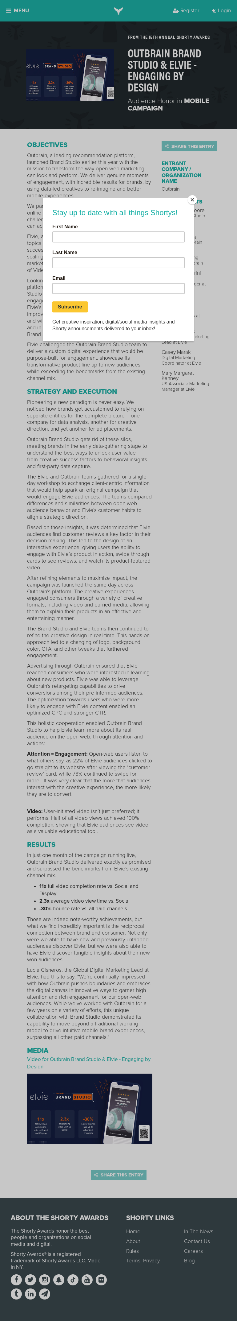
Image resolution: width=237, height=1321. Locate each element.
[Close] (192, 199)
